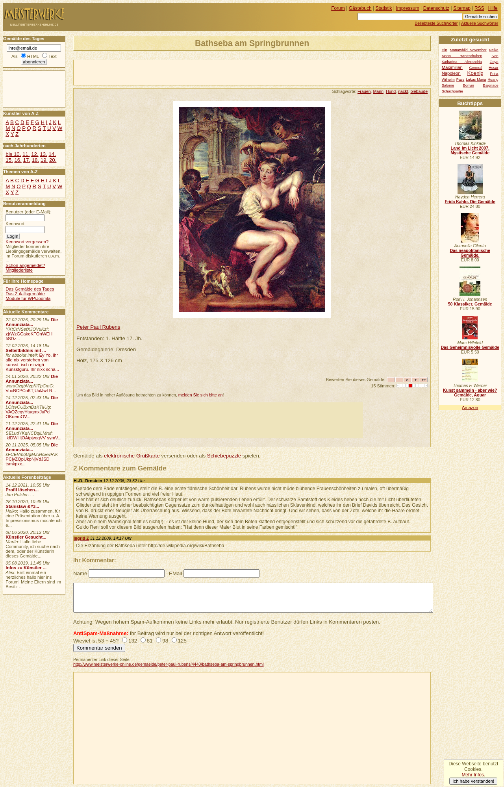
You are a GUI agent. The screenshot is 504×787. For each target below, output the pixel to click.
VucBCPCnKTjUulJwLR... (31, 390)
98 (165, 641)
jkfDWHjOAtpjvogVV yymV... (33, 437)
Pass (460, 79)
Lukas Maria (476, 79)
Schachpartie (452, 91)
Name (80, 573)
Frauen (364, 91)
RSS (479, 8)
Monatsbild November (468, 50)
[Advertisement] (166, 72)
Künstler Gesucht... (26, 537)
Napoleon (451, 73)
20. (52, 160)
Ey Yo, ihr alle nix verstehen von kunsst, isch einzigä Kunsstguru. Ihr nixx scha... (32, 362)
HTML (33, 56)
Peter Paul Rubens (98, 327)
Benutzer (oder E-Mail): (28, 211)
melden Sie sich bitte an (200, 395)
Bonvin (468, 85)
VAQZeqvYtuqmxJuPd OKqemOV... (28, 414)
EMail (175, 573)
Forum (338, 8)
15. (9, 160)
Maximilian (452, 67)
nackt (403, 91)
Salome (448, 85)
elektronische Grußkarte (132, 456)
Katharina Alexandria (462, 62)
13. (43, 154)
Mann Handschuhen (462, 56)
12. (34, 154)
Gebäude (419, 91)
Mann (378, 91)
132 (132, 641)
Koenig (475, 73)
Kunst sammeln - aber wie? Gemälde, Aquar (470, 392)
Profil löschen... (22, 489)
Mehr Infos (472, 775)
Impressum (407, 8)
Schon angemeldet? (25, 265)
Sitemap (462, 8)
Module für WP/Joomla (28, 298)
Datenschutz (436, 8)
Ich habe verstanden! (473, 781)
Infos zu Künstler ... (26, 567)
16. (17, 160)
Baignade (490, 85)
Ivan (494, 56)
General (475, 68)
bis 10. (13, 154)
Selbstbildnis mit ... (26, 350)
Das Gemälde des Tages (30, 289)
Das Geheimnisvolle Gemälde (470, 347)
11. (26, 154)
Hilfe (493, 8)
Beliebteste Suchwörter (436, 23)
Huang (492, 79)
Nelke (493, 50)
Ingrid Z (81, 538)
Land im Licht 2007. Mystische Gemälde (469, 150)
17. (26, 160)
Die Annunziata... (32, 322)
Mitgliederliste (19, 270)
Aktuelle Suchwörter (479, 23)
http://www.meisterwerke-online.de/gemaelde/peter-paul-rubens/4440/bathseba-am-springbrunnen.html (168, 664)
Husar (493, 68)
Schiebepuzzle (224, 456)
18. (35, 160)
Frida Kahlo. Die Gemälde (470, 201)
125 (182, 641)
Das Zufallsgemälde (25, 293)
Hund (391, 91)
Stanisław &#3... (22, 506)
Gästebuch (360, 8)
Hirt (444, 50)
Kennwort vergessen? (27, 241)
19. (44, 160)
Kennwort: (16, 223)
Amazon (470, 407)
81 (150, 641)
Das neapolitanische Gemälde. (470, 252)
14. (52, 154)
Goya (494, 62)
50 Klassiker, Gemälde (470, 304)
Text (52, 56)
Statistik (384, 8)
